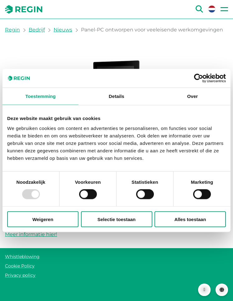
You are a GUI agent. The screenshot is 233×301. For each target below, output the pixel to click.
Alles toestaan (190, 219)
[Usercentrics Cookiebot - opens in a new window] (198, 78)
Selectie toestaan (116, 219)
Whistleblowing (22, 256)
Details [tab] (116, 96)
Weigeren (42, 219)
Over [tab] (192, 96)
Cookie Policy (20, 266)
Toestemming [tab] (40, 96)
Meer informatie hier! (31, 234)
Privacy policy (20, 275)
